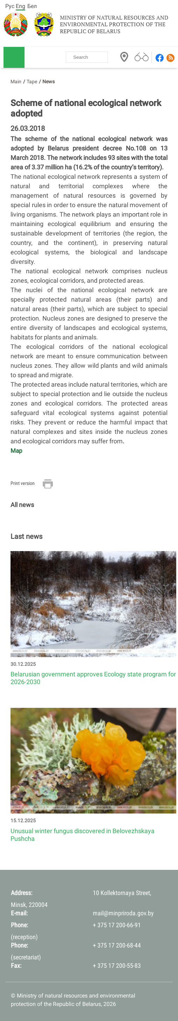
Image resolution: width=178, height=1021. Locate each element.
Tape (32, 81)
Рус (9, 6)
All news (22, 504)
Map (16, 450)
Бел (32, 6)
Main (16, 81)
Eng (20, 6)
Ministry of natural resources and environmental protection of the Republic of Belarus (114, 24)
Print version (23, 483)
